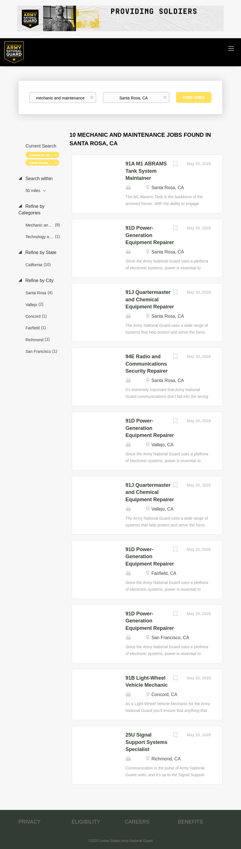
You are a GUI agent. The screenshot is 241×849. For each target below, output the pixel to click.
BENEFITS (190, 822)
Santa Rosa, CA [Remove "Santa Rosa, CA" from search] (41, 163)
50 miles (33, 190)
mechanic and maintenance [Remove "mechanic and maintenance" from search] (44, 155)
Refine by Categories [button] (31, 209)
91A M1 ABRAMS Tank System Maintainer (146, 171)
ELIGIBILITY (86, 822)
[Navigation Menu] (231, 48)
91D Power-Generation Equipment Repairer (150, 235)
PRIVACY (29, 822)
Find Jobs (193, 97)
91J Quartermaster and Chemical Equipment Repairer (150, 299)
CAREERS (137, 822)
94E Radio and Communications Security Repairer (147, 364)
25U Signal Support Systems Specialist (147, 742)
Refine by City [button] (39, 280)
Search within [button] (38, 178)
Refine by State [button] (40, 252)
